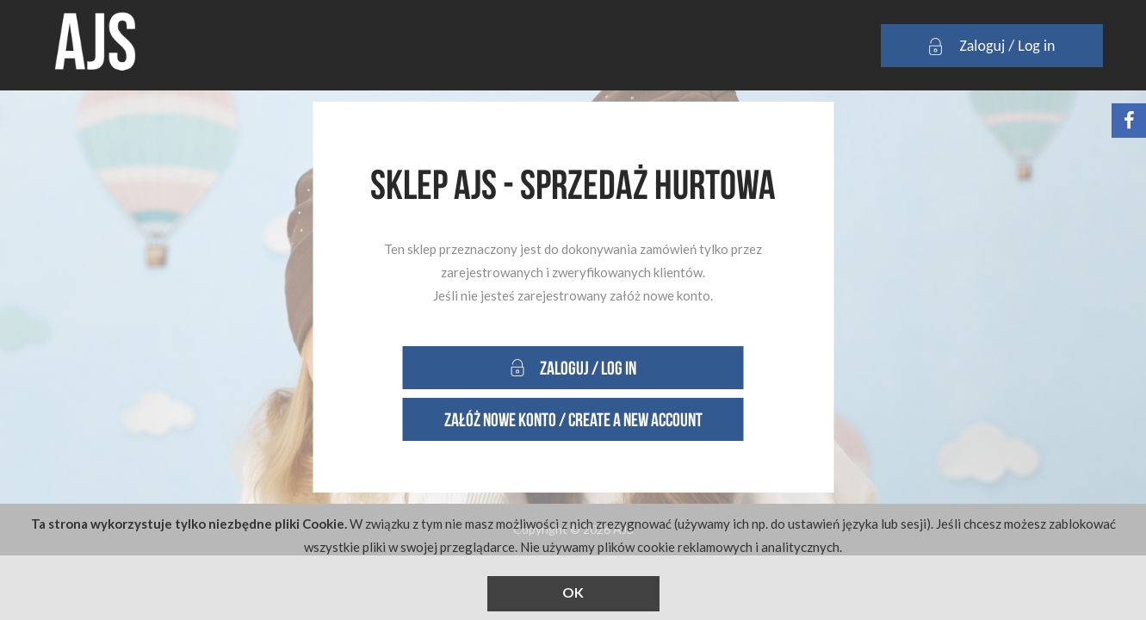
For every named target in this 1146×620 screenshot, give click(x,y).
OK (573, 592)
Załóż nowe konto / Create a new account (573, 419)
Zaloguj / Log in (991, 46)
